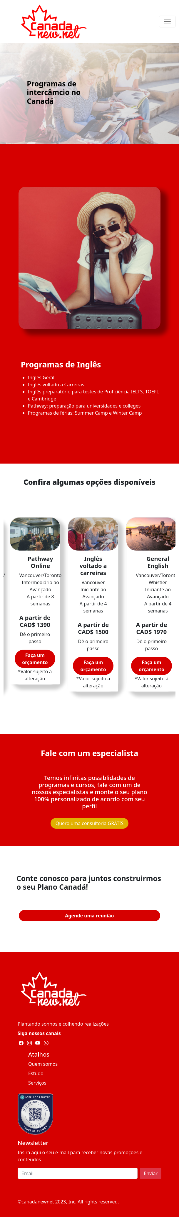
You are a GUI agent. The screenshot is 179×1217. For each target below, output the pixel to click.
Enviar (151, 1173)
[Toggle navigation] (167, 21)
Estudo (36, 1073)
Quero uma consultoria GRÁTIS (90, 823)
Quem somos (43, 1064)
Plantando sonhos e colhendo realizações (63, 1024)
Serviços (37, 1083)
